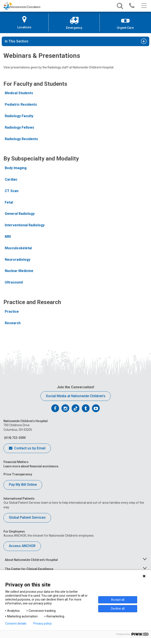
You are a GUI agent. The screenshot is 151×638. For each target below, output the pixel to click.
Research (13, 323)
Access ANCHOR (22, 546)
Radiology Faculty (19, 116)
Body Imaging (16, 168)
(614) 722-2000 (14, 437)
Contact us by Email (27, 448)
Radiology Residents (21, 139)
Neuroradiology (17, 259)
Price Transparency (17, 474)
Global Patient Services (27, 517)
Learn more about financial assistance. (31, 466)
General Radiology (20, 214)
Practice (12, 311)
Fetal (9, 202)
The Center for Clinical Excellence (29, 569)
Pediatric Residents (21, 104)
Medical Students (19, 93)
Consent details (15, 623)
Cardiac (11, 179)
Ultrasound (14, 282)
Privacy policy (42, 623)
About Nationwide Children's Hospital (31, 560)
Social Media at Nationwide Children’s (75, 396)
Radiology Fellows (19, 127)
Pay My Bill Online (23, 485)
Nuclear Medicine (19, 271)
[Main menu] (143, 6)
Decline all (118, 608)
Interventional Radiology (25, 225)
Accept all (117, 599)
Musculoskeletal (18, 248)
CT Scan (11, 191)
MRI (8, 237)
